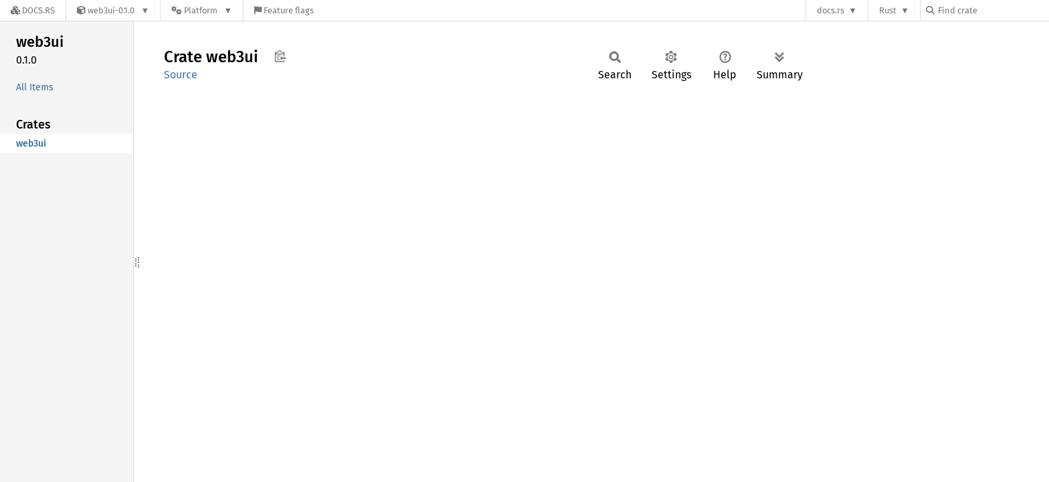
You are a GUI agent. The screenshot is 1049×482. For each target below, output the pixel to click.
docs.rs (830, 10)
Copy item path (280, 56)
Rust (887, 10)
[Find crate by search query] (993, 10)
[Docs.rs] (33, 10)
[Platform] (202, 10)
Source (180, 74)
